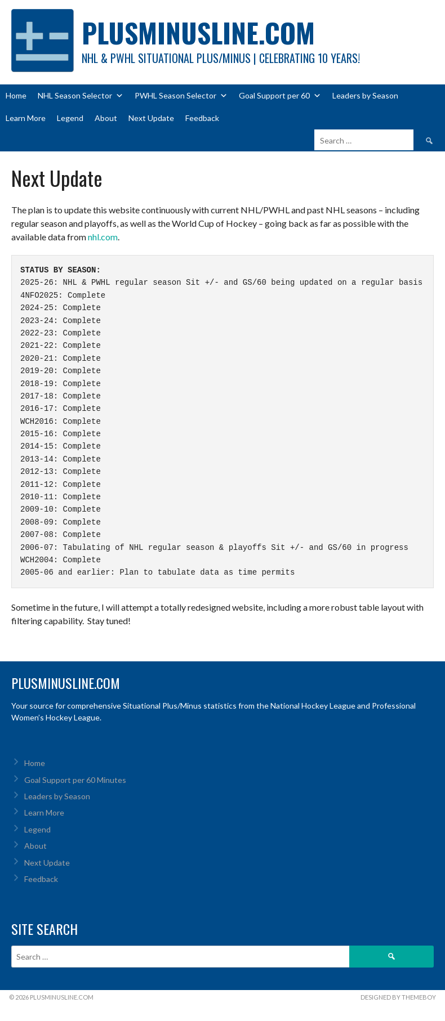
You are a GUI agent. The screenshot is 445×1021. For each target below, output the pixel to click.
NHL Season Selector (80, 95)
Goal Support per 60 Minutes (75, 780)
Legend (70, 118)
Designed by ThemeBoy (398, 997)
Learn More (26, 118)
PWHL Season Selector (181, 95)
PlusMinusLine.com (198, 32)
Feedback (202, 118)
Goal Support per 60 (280, 95)
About (106, 118)
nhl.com (103, 236)
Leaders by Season (365, 95)
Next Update (151, 118)
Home (16, 95)
